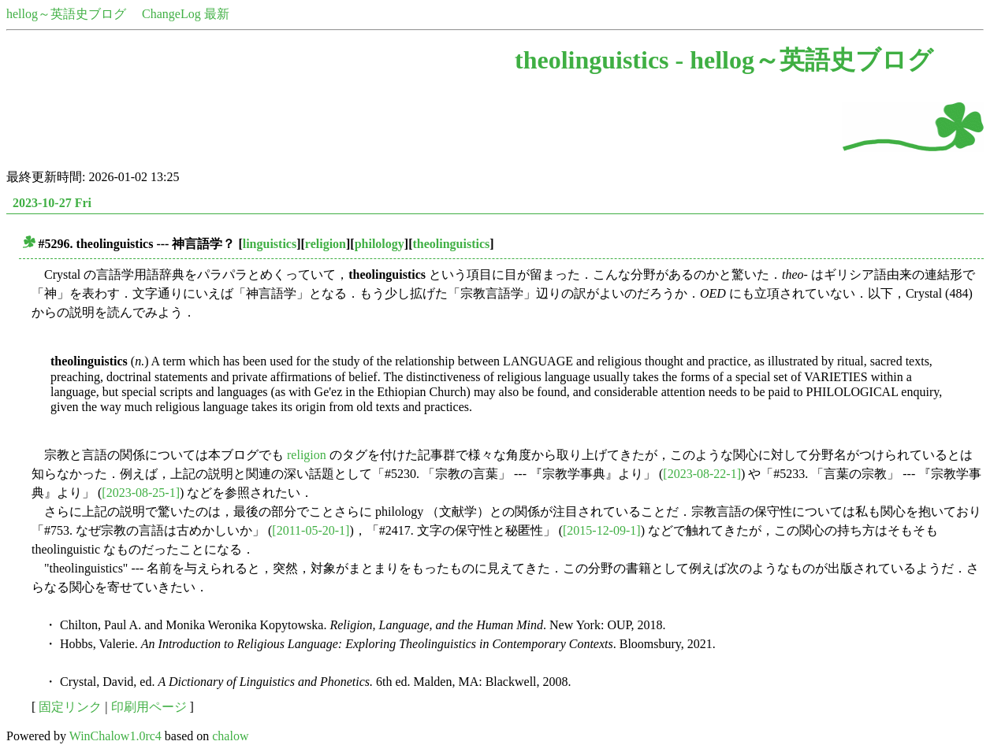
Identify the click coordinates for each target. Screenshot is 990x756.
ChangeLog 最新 (185, 13)
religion (325, 243)
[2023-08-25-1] (141, 492)
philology (379, 243)
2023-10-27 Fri (52, 202)
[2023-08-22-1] (702, 473)
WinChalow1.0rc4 (115, 736)
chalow (230, 736)
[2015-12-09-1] (602, 530)
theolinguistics (450, 243)
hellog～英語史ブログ (66, 13)
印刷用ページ (149, 706)
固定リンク (70, 706)
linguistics (269, 243)
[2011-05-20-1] (310, 530)
